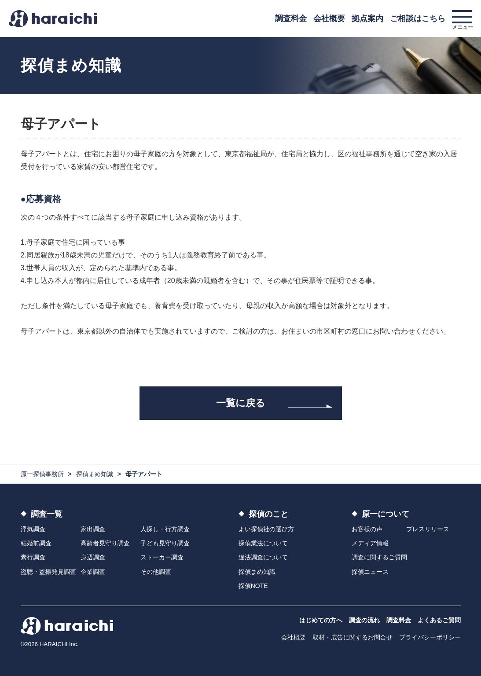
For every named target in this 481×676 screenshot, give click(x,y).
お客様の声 (367, 529)
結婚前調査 (36, 543)
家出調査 (93, 529)
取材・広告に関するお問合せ (352, 637)
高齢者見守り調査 (105, 543)
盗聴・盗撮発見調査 (48, 571)
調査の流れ (364, 620)
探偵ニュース (370, 571)
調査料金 (291, 18)
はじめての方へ (320, 620)
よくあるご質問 (439, 620)
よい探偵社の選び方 (266, 529)
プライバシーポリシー (430, 637)
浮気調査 (33, 529)
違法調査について (263, 557)
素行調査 (33, 557)
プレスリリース (427, 529)
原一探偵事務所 (42, 474)
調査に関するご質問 (379, 557)
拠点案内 (367, 18)
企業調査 (93, 571)
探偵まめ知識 (94, 474)
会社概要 (329, 18)
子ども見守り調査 (165, 543)
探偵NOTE (253, 585)
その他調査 (155, 571)
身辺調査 (93, 557)
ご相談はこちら (417, 18)
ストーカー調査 (162, 557)
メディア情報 (370, 543)
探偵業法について (263, 543)
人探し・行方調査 (165, 529)
